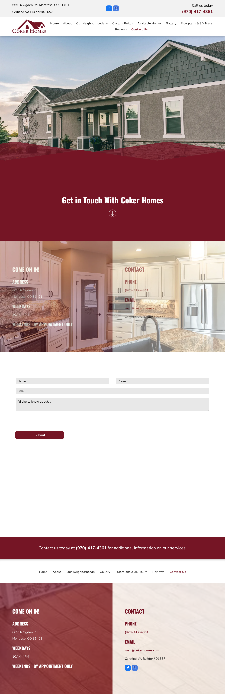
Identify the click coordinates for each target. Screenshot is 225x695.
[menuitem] (52, 24)
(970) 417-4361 (197, 11)
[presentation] (42, 420)
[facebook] (109, 8)
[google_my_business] (116, 8)
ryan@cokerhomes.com (142, 308)
